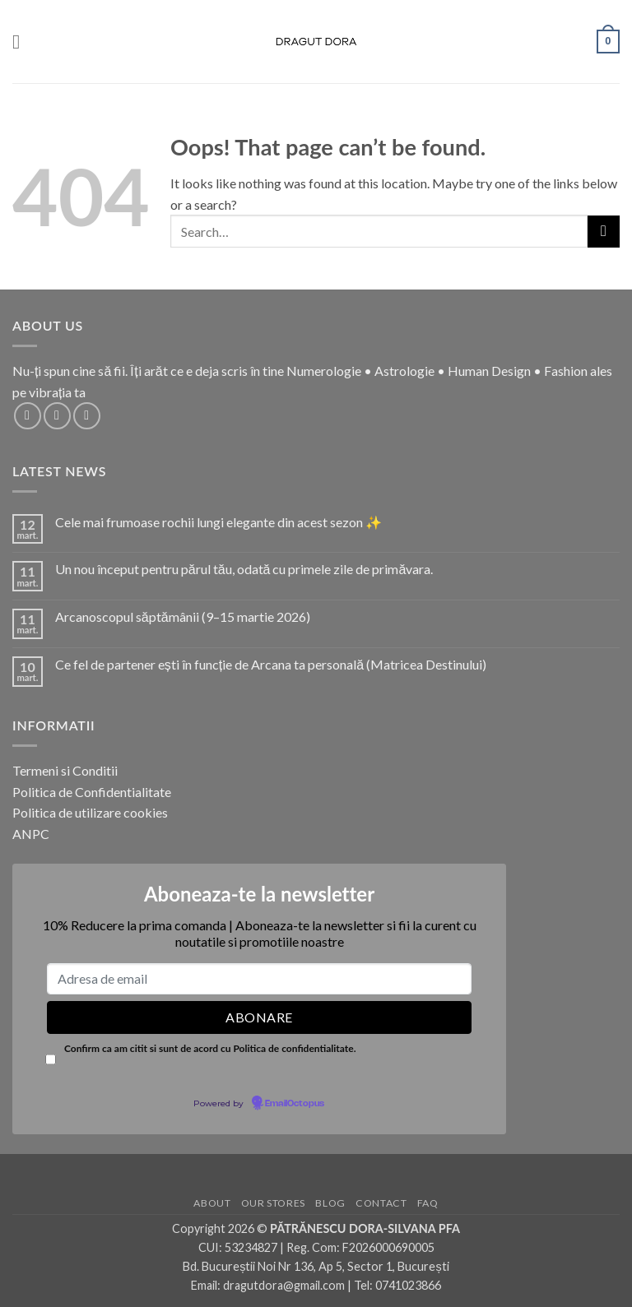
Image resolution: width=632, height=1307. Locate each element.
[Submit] (604, 232)
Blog (330, 1203)
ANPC (30, 833)
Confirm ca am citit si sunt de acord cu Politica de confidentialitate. (210, 1048)
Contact (381, 1203)
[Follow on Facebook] (27, 415)
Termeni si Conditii (65, 770)
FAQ (428, 1203)
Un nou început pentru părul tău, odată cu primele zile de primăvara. (244, 569)
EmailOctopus (294, 1104)
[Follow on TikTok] (86, 415)
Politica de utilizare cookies (90, 812)
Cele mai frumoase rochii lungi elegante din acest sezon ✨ (218, 522)
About (211, 1203)
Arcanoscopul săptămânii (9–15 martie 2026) (182, 616)
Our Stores (273, 1203)
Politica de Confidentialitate (91, 791)
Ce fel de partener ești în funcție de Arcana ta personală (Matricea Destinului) (270, 664)
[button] (22, 41)
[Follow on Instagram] (57, 415)
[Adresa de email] (259, 978)
